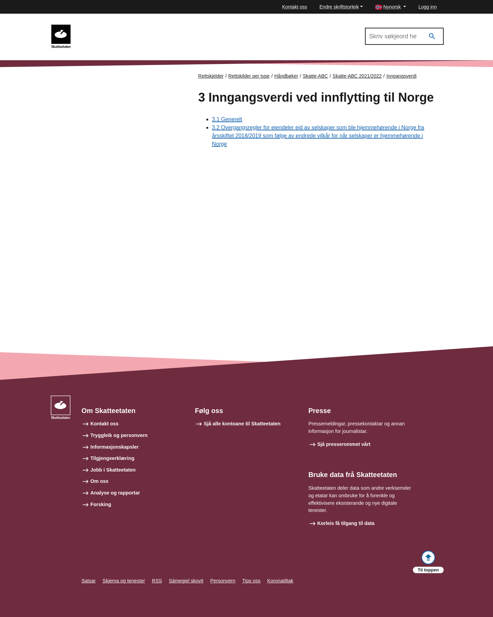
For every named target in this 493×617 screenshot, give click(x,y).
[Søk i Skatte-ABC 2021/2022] (404, 36)
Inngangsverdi (402, 76)
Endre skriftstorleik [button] (339, 7)
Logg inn (427, 7)
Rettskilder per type (249, 76)
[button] (390, 7)
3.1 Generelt (227, 119)
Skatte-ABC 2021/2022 (106, 27)
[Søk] (432, 36)
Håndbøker (286, 76)
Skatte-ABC (315, 76)
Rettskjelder (211, 76)
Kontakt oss (294, 7)
